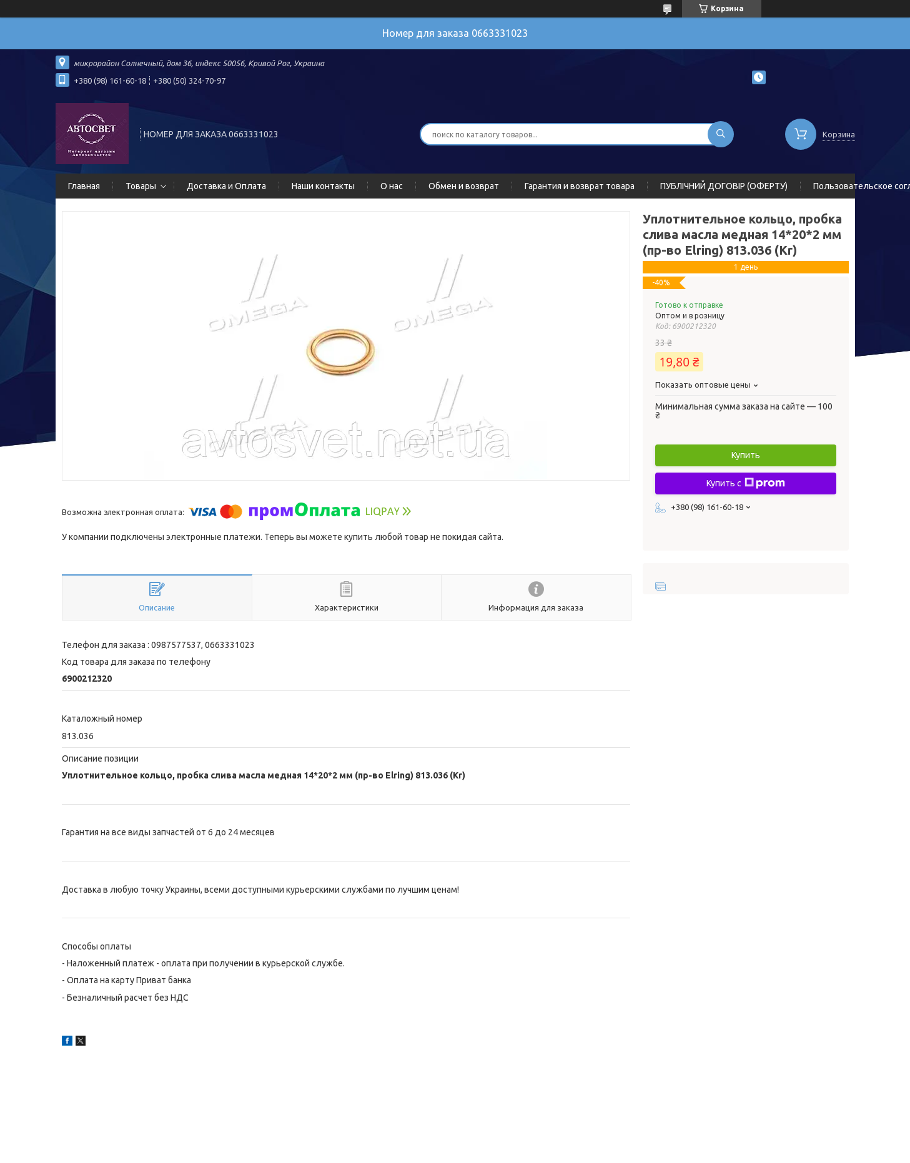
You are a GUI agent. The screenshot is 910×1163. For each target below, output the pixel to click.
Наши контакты (323, 186)
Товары (141, 186)
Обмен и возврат (463, 186)
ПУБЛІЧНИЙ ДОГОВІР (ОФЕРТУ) (724, 186)
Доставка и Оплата (226, 186)
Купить (745, 455)
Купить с (745, 483)
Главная (84, 186)
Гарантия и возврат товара (580, 186)
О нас (391, 186)
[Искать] (721, 134)
